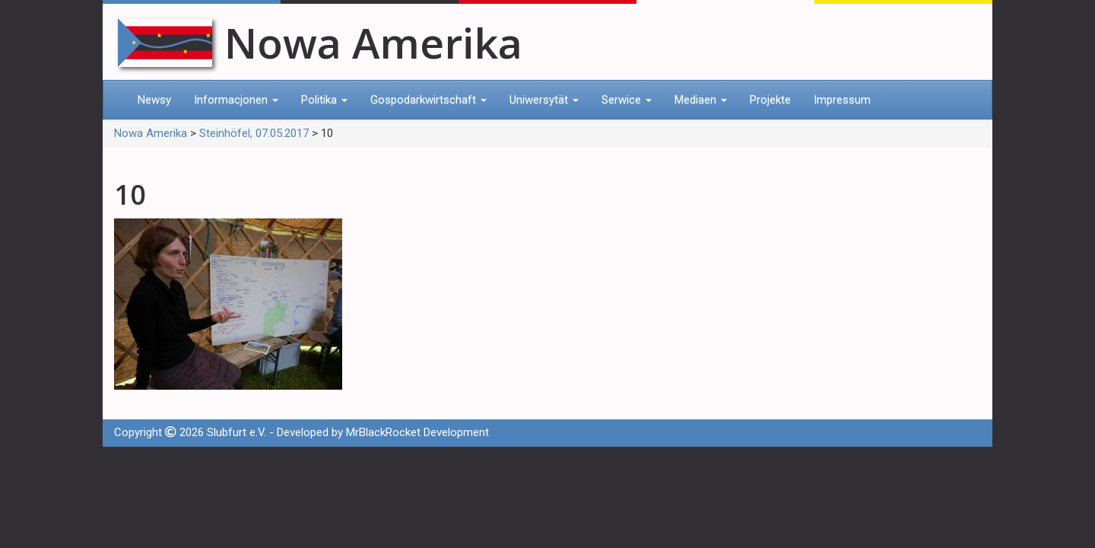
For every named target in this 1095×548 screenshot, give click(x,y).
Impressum (842, 100)
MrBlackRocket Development (417, 432)
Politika (324, 100)
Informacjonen (236, 100)
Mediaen (700, 100)
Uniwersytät (544, 100)
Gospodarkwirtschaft (428, 100)
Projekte (770, 100)
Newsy (154, 100)
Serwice (626, 100)
